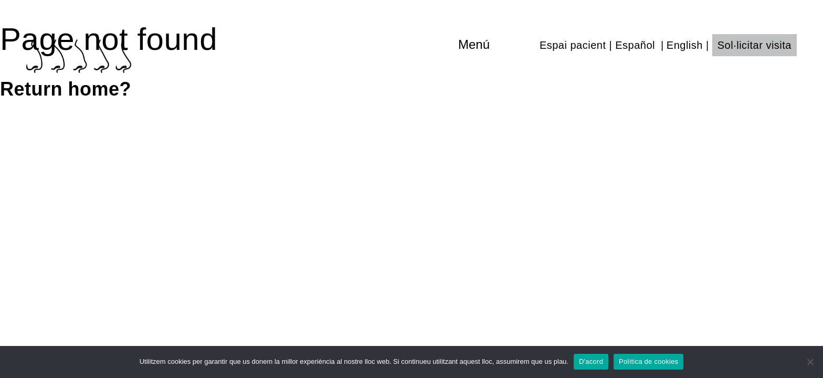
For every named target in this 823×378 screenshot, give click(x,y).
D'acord (591, 361)
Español (635, 45)
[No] (810, 361)
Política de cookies (648, 361)
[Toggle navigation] (496, 44)
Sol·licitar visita (755, 45)
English (685, 45)
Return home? (65, 89)
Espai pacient (573, 45)
